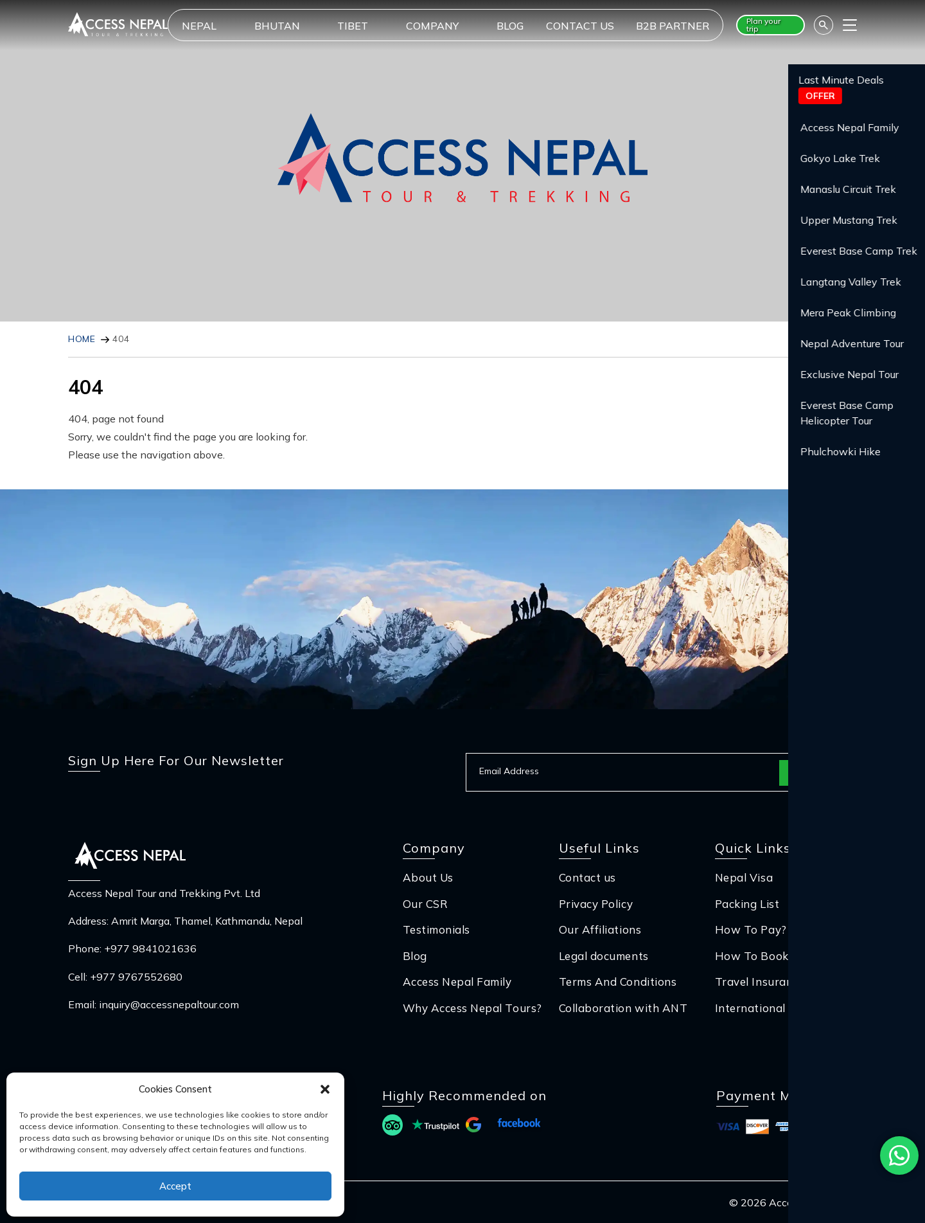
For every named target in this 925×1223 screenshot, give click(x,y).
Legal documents (604, 956)
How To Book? (754, 956)
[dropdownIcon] (234, 26)
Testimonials (436, 929)
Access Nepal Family (457, 981)
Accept (175, 1186)
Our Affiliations (600, 929)
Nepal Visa (744, 877)
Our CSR (425, 903)
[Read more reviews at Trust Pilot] (435, 1126)
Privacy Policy (596, 903)
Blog (510, 25)
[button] (325, 1089)
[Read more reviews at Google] (473, 1126)
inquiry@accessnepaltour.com (169, 1004)
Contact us (580, 25)
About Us (428, 877)
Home (82, 339)
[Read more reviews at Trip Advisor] (392, 1126)
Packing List (747, 903)
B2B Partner (672, 25)
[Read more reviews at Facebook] (519, 1127)
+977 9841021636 (150, 948)
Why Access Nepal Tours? (472, 1008)
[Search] (823, 25)
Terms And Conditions (617, 981)
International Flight (767, 1008)
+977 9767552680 (136, 976)
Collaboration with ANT (623, 1008)
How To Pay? (751, 929)
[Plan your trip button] (770, 25)
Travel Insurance (759, 981)
